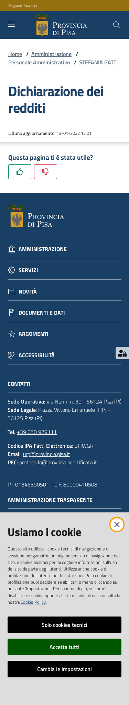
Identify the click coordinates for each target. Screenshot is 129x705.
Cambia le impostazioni (64, 669)
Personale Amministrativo (39, 62)
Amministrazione (51, 54)
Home (15, 54)
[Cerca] (116, 25)
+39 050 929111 (37, 432)
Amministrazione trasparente (53, 500)
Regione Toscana (22, 5)
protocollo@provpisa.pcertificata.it (58, 462)
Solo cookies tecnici (64, 625)
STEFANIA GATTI (98, 62)
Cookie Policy (33, 602)
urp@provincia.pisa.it (46, 454)
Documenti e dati (42, 312)
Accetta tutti (64, 647)
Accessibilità (37, 355)
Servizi (28, 270)
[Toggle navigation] (12, 24)
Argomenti (34, 334)
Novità (28, 291)
